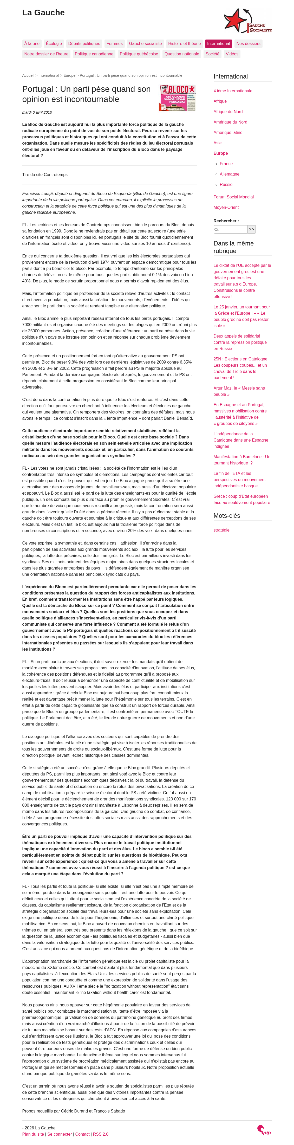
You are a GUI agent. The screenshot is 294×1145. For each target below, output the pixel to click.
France (226, 163)
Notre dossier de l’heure (46, 54)
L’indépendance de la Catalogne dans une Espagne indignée (241, 440)
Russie (226, 184)
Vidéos (232, 54)
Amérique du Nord (230, 122)
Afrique (220, 101)
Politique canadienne (94, 54)
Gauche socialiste (145, 43)
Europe (69, 75)
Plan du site (33, 1134)
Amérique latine (228, 132)
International (218, 43)
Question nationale (182, 54)
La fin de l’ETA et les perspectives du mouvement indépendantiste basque (240, 479)
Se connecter (59, 1134)
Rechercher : (226, 221)
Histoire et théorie (184, 43)
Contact (82, 1134)
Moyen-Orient (226, 207)
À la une (32, 43)
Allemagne (230, 174)
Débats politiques (84, 43)
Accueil (28, 75)
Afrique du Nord (228, 111)
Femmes (115, 43)
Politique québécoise (139, 54)
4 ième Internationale (233, 91)
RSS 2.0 (101, 1134)
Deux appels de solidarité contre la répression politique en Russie (240, 342)
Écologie (54, 43)
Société (212, 54)
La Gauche (43, 12)
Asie (218, 143)
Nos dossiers (248, 43)
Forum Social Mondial (234, 197)
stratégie (222, 530)
